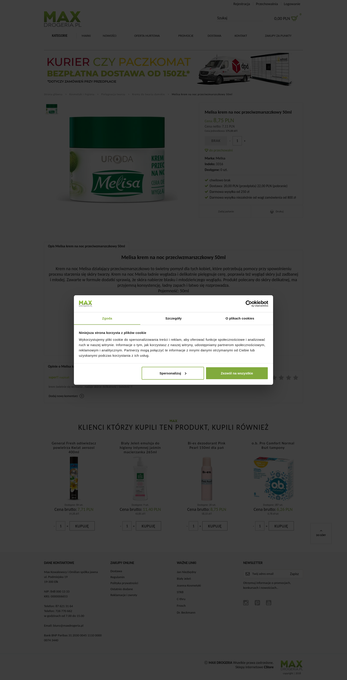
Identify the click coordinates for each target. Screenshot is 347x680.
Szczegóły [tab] (173, 318)
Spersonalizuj (173, 373)
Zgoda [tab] (107, 318)
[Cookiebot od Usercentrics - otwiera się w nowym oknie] (248, 303)
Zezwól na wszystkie (237, 373)
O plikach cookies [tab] (240, 318)
